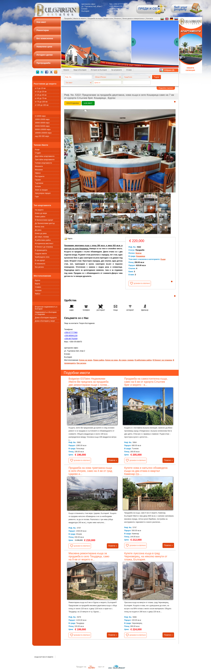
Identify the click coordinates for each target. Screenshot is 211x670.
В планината (40, 264)
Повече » (112, 460)
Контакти (149, 18)
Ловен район (40, 217)
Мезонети (39, 166)
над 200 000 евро (42, 136)
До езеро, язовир (42, 237)
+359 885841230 (70, 336)
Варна (37, 284)
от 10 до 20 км (40, 92)
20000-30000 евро (42, 123)
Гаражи (38, 180)
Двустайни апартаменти (45, 156)
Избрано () (169, 70)
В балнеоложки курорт (44, 220)
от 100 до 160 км (41, 105)
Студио (38, 153)
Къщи (37, 149)
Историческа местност (44, 243)
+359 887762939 (70, 339)
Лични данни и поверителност (133, 18)
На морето (39, 210)
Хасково (38, 290)
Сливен (38, 287)
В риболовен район (43, 240)
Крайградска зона (42, 257)
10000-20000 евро (42, 119)
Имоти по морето (79, 18)
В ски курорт (40, 260)
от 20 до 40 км (40, 95)
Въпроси (117, 18)
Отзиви (129, 70)
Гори (37, 197)
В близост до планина (44, 247)
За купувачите (116, 70)
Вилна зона (39, 227)
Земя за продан (41, 190)
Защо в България (79, 70)
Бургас (37, 280)
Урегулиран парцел (43, 193)
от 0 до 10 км (40, 88)
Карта (68, 239)
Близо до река (40, 233)
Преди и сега (108, 18)
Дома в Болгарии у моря (45, 321)
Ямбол (37, 294)
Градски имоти (41, 254)
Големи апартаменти (43, 163)
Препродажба (72, 103)
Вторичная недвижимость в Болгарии (46, 308)
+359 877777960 (70, 332)
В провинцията (41, 250)
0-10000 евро (40, 116)
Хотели (38, 186)
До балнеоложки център (45, 223)
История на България (99, 70)
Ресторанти (39, 176)
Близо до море (41, 213)
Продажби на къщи (94, 18)
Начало (66, 70)
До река (38, 230)
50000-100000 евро (43, 129)
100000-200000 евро (43, 133)
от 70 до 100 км (41, 102)
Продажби (68, 18)
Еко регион (39, 267)
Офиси (38, 173)
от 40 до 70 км (40, 98)
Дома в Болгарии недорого (46, 318)
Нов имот (88, 103)
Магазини (39, 170)
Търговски (39, 183)
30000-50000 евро (42, 126)
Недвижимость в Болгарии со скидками (46, 313)
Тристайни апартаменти (44, 160)
